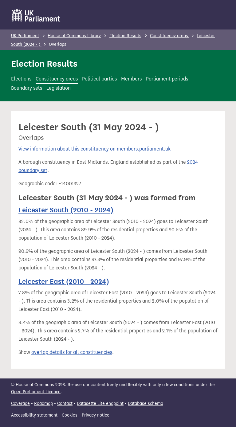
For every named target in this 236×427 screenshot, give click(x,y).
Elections (21, 79)
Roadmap (43, 403)
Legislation (58, 88)
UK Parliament (25, 35)
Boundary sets (26, 88)
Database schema (145, 403)
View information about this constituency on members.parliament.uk (94, 149)
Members (131, 79)
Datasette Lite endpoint (100, 403)
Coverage (20, 403)
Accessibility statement (34, 415)
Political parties (99, 79)
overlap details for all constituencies (71, 352)
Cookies (69, 415)
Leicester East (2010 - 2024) (63, 281)
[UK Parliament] (36, 15)
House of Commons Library (74, 35)
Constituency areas (169, 35)
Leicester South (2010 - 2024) (65, 210)
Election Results (125, 35)
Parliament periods (167, 79)
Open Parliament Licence (36, 391)
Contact (65, 403)
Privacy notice (95, 415)
